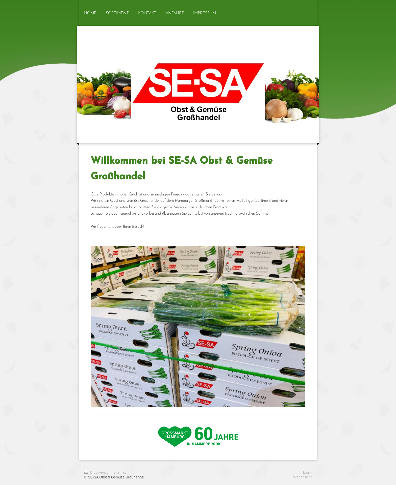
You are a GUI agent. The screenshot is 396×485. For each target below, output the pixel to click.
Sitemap (119, 472)
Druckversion (97, 472)
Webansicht (302, 477)
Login (307, 472)
